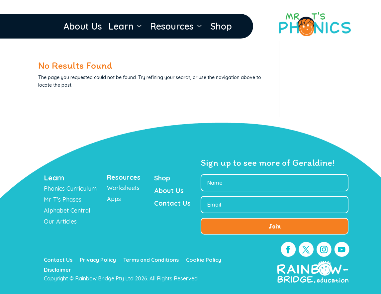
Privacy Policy (98, 260)
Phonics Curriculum (70, 188)
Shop (221, 26)
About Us (82, 26)
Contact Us (58, 260)
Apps (114, 199)
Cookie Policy (203, 260)
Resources (177, 26)
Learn (126, 26)
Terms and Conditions (151, 260)
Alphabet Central (67, 210)
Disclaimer (57, 270)
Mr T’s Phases (62, 199)
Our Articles (60, 221)
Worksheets (123, 188)
